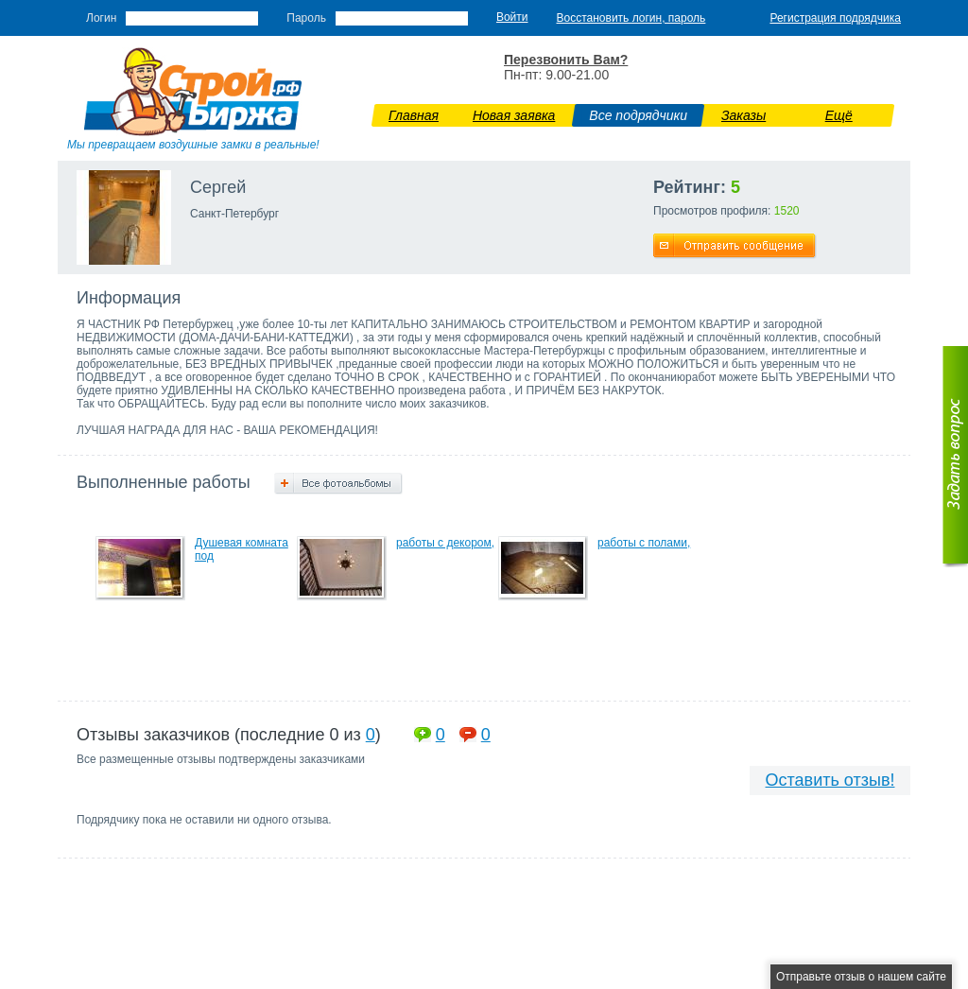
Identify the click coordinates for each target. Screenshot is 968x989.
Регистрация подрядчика (835, 18)
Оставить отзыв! (830, 780)
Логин (101, 18)
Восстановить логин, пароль (631, 18)
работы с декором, (445, 542)
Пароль (306, 18)
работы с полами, (643, 542)
